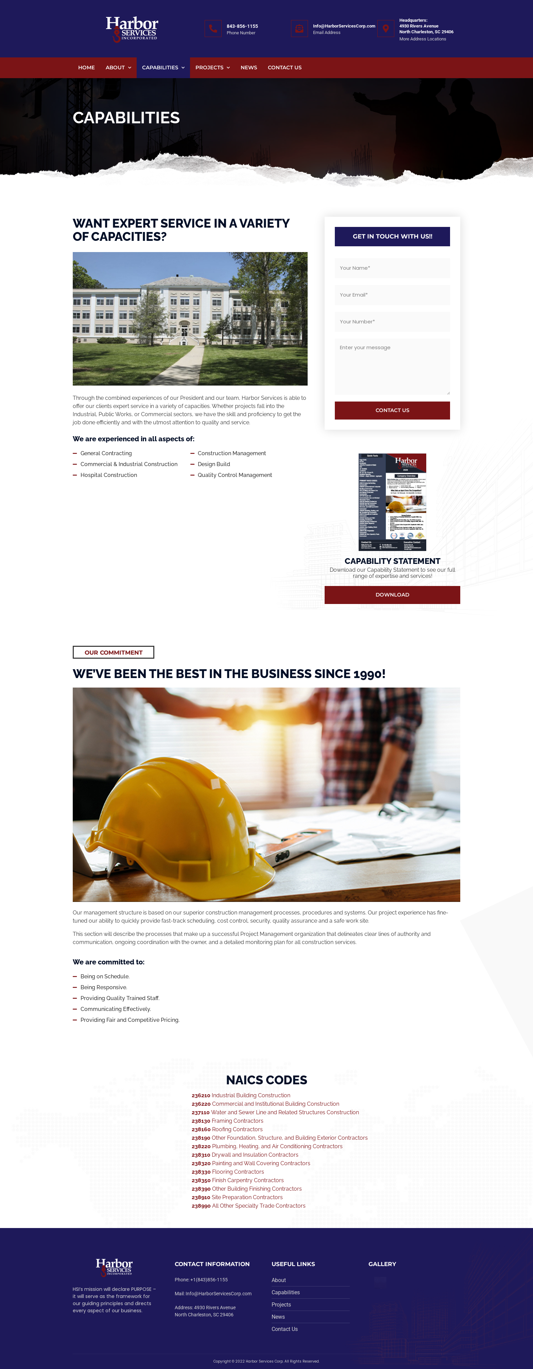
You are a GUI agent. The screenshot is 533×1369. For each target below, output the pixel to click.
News (249, 67)
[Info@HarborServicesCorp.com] (299, 28)
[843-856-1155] (213, 28)
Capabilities (163, 68)
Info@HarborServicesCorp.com (344, 26)
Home (86, 67)
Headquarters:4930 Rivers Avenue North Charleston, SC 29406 (426, 26)
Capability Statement (393, 561)
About (118, 68)
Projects (212, 68)
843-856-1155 (242, 26)
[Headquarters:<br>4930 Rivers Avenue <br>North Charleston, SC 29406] (385, 28)
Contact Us (285, 67)
